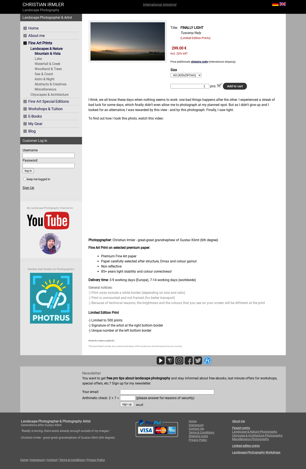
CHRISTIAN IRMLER (43, 4)
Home (33, 28)
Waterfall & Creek (47, 64)
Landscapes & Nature (46, 49)
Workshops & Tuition (45, 109)
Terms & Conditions (201, 432)
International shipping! (160, 5)
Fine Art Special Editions (48, 101)
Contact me (196, 428)
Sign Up (28, 188)
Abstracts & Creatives (51, 84)
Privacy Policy (198, 440)
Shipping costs (198, 436)
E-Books (35, 116)
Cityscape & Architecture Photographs (257, 435)
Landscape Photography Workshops (256, 452)
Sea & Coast (44, 74)
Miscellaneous (45, 89)
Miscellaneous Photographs (250, 439)
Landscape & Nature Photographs (254, 431)
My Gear (35, 123)
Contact (52, 460)
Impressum (196, 425)
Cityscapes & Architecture (49, 95)
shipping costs (199, 61)
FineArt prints (241, 428)
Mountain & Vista (48, 54)
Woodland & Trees (48, 69)
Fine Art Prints (40, 43)
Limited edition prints (246, 446)
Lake (38, 59)
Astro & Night (44, 79)
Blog (32, 131)
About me (36, 35)
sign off (139, 404)
